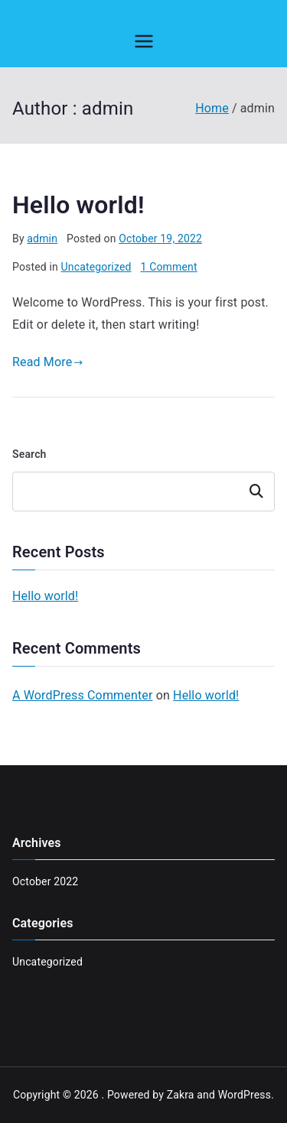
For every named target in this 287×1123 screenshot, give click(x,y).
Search (29, 454)
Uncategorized (96, 267)
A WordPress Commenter (82, 695)
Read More (47, 362)
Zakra (180, 1095)
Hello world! (78, 204)
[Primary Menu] (144, 41)
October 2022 (45, 881)
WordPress (244, 1095)
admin (42, 238)
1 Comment (169, 267)
